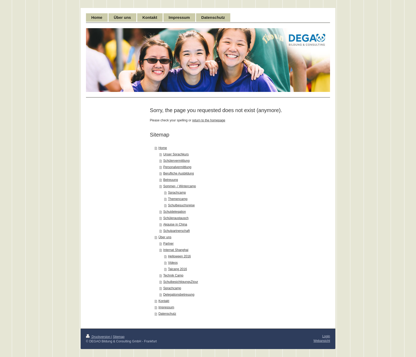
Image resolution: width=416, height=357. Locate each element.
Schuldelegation (174, 212)
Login (326, 336)
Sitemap (118, 337)
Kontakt (163, 301)
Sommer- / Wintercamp (179, 186)
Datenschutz (167, 314)
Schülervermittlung (176, 161)
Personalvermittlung (177, 167)
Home (162, 148)
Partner (168, 243)
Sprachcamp (177, 192)
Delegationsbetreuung (178, 294)
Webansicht (322, 341)
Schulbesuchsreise (181, 205)
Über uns (164, 237)
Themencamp (177, 199)
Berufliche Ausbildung (178, 173)
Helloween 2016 (179, 256)
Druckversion (98, 337)
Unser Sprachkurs (176, 154)
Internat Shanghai (175, 250)
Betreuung (170, 180)
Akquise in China (175, 224)
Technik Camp (173, 275)
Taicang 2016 (177, 269)
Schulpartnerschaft (176, 231)
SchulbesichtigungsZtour (180, 282)
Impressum (166, 307)
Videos (172, 263)
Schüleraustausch (175, 218)
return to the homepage (208, 120)
